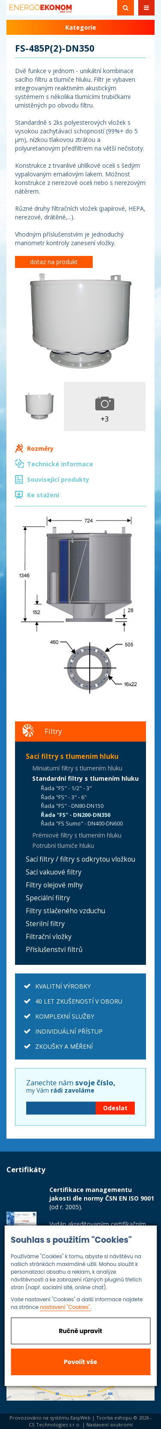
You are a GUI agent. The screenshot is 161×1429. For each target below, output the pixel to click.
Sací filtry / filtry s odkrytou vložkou (80, 859)
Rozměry (40, 448)
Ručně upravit (80, 1331)
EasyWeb (80, 1417)
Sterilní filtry (45, 923)
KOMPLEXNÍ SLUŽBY (64, 1016)
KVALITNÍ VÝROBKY (63, 986)
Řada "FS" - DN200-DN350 (75, 815)
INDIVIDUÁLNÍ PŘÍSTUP (69, 1031)
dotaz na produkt (54, 262)
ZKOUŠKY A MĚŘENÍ (64, 1046)
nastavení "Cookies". (65, 1307)
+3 (104, 419)
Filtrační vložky (49, 936)
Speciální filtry (48, 897)
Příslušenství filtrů (54, 949)
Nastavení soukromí (109, 1424)
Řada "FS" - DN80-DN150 (72, 806)
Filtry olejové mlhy (54, 885)
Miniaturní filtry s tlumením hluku (77, 768)
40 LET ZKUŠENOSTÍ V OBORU (78, 1001)
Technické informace (60, 464)
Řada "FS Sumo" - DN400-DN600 (82, 823)
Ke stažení (43, 495)
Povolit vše (80, 1362)
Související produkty (58, 479)
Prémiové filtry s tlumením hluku (77, 835)
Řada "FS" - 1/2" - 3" (66, 788)
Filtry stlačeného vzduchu (65, 910)
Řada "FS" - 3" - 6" (64, 797)
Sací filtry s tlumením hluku (72, 756)
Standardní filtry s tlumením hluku (85, 778)
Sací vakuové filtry (54, 872)
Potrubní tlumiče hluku (63, 845)
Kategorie (80, 27)
